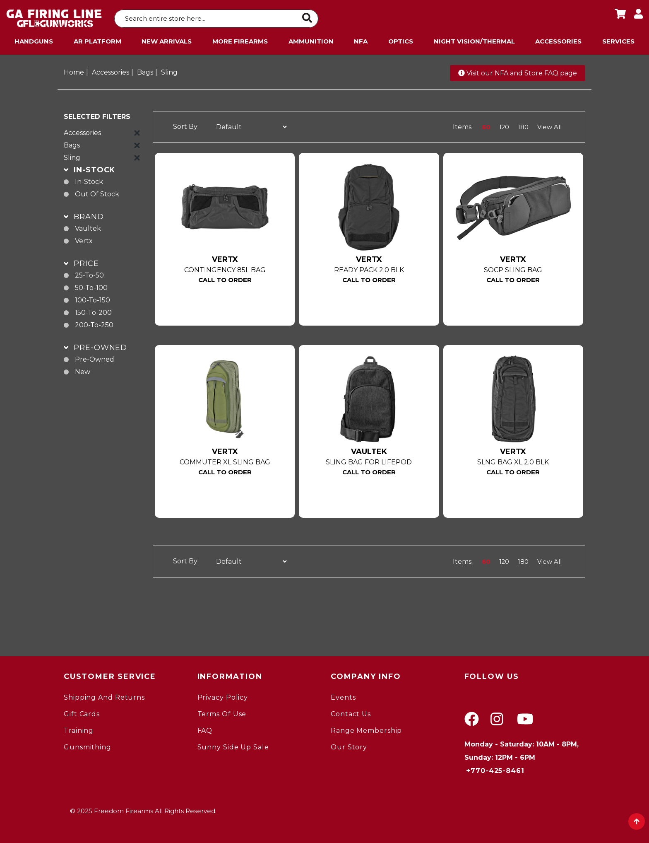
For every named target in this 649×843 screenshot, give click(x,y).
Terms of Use (222, 712)
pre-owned (94, 357)
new (82, 370)
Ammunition (311, 39)
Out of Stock (97, 192)
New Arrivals (167, 39)
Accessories (558, 39)
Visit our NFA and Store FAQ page (517, 71)
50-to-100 (91, 286)
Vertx (84, 239)
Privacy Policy (222, 695)
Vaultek (88, 226)
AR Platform (97, 39)
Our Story (349, 745)
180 (522, 125)
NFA (361, 39)
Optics (400, 39)
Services (618, 39)
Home (74, 70)
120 (503, 125)
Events (343, 695)
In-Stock (89, 180)
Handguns (33, 39)
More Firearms (240, 39)
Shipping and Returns (104, 695)
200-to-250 (94, 323)
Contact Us (351, 712)
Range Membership (366, 728)
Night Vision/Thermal (474, 39)
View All (549, 125)
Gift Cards (82, 712)
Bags (145, 70)
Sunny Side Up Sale (233, 745)
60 (484, 125)
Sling (169, 70)
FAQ (205, 728)
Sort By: (186, 124)
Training (79, 728)
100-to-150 (92, 298)
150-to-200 (93, 310)
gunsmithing (87, 745)
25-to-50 (89, 273)
